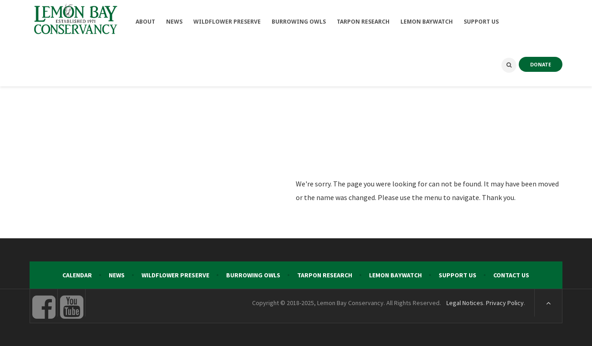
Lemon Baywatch (395, 275)
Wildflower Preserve (175, 275)
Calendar (77, 275)
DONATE (540, 64)
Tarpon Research (324, 275)
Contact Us (511, 275)
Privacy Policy (505, 303)
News (117, 275)
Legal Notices (464, 303)
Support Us (457, 275)
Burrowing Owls (253, 275)
